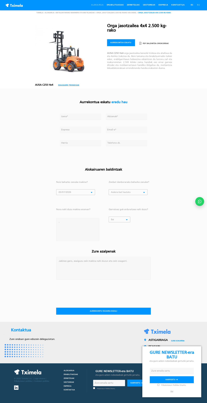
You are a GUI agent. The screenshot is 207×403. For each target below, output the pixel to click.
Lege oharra (39, 379)
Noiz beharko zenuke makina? (72, 182)
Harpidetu (136, 383)
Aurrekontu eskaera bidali (103, 311)
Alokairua (49, 13)
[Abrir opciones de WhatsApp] (199, 201)
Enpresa (67, 386)
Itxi (171, 391)
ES (192, 5)
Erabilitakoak (71, 374)
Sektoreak (69, 382)
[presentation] (78, 292)
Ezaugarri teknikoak (68, 85)
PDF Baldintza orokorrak (155, 43)
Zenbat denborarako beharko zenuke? (129, 182)
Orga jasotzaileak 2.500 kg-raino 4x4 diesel (116, 13)
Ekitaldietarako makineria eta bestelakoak (75, 13)
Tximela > (40, 13)
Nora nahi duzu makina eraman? (73, 209)
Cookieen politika (41, 381)
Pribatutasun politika (23, 381)
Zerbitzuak (69, 378)
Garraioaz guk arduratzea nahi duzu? (128, 209)
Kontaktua (69, 390)
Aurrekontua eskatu (121, 43)
